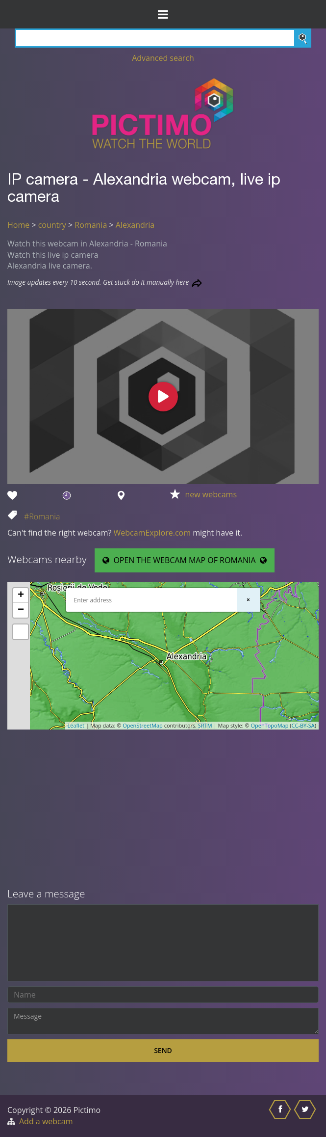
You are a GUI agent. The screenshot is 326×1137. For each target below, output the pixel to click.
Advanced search (163, 58)
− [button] (21, 610)
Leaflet (76, 725)
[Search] (163, 38)
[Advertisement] (163, 809)
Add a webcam (46, 1121)
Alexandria (135, 224)
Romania (91, 224)
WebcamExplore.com (152, 532)
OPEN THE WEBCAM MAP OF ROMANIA (184, 560)
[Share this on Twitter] (306, 1116)
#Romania (42, 516)
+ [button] (21, 595)
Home (18, 224)
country (52, 224)
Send (163, 1050)
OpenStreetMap (143, 725)
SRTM (205, 725)
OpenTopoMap (269, 725)
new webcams (211, 494)
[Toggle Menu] (163, 14)
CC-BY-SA (303, 725)
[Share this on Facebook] (281, 1116)
